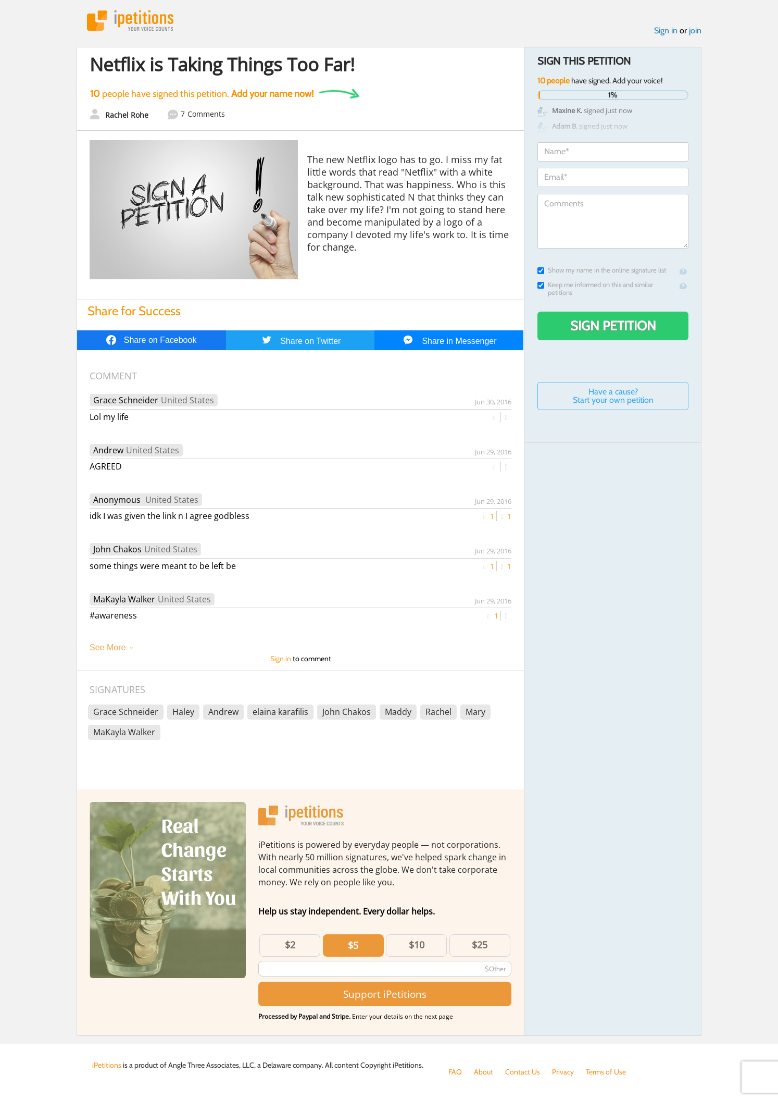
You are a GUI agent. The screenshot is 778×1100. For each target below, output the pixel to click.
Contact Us (522, 1072)
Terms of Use (606, 1072)
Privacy (563, 1072)
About (483, 1072)
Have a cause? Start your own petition (613, 396)
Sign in (665, 30)
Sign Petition (613, 325)
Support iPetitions (384, 994)
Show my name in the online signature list (601, 270)
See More (108, 647)
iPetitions (130, 20)
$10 (416, 944)
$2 (290, 944)
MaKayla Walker (124, 599)
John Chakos (117, 549)
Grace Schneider (125, 400)
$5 (353, 945)
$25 (479, 944)
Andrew (108, 450)
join (695, 30)
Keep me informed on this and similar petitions (595, 288)
